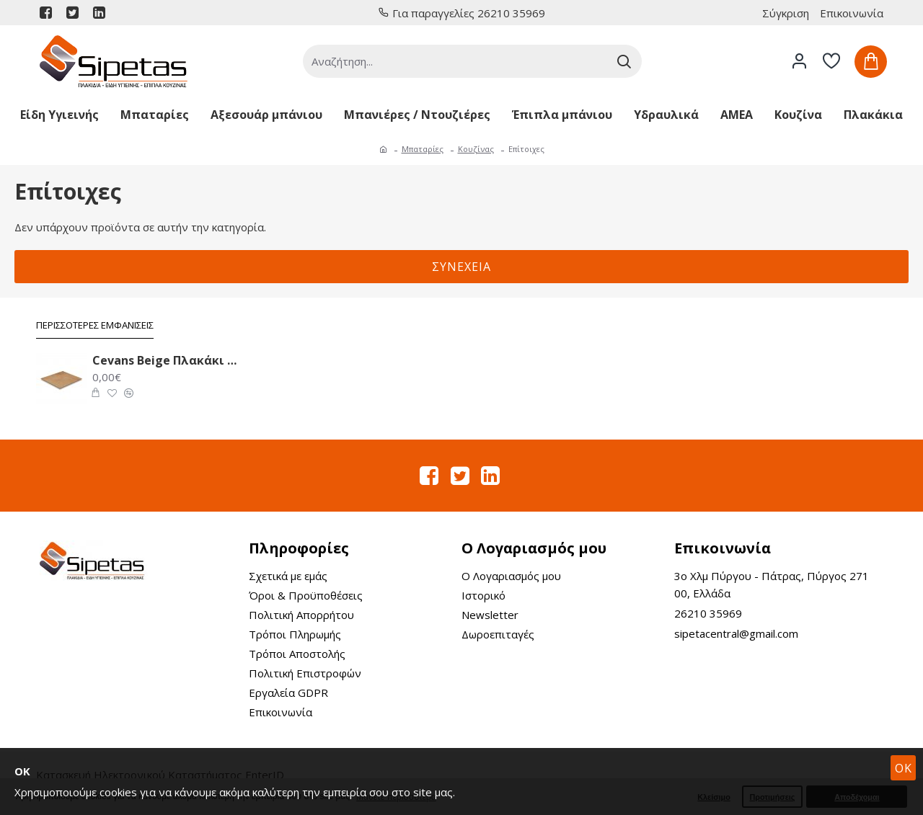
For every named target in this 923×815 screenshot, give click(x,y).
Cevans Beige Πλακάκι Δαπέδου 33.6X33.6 (165, 360)
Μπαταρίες (422, 148)
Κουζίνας (476, 148)
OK (903, 768)
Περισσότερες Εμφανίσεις (95, 325)
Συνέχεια (461, 267)
